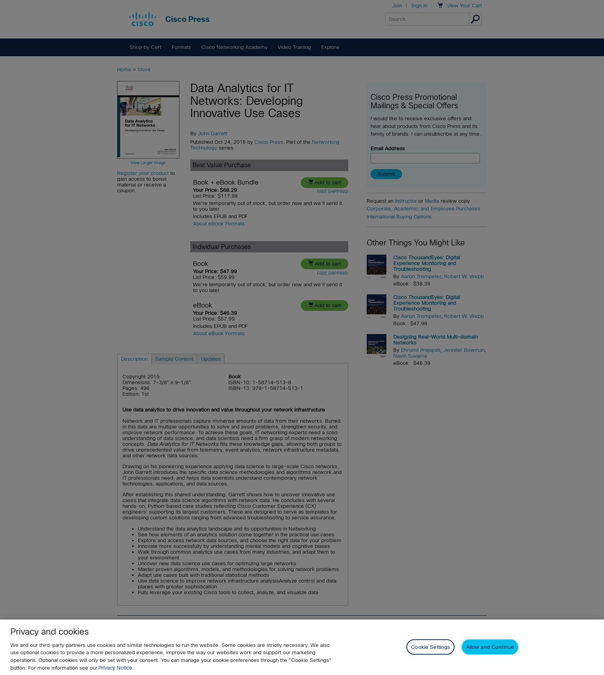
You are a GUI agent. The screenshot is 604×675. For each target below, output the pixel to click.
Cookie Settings (430, 648)
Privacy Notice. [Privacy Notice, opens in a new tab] (116, 669)
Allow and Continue (490, 648)
